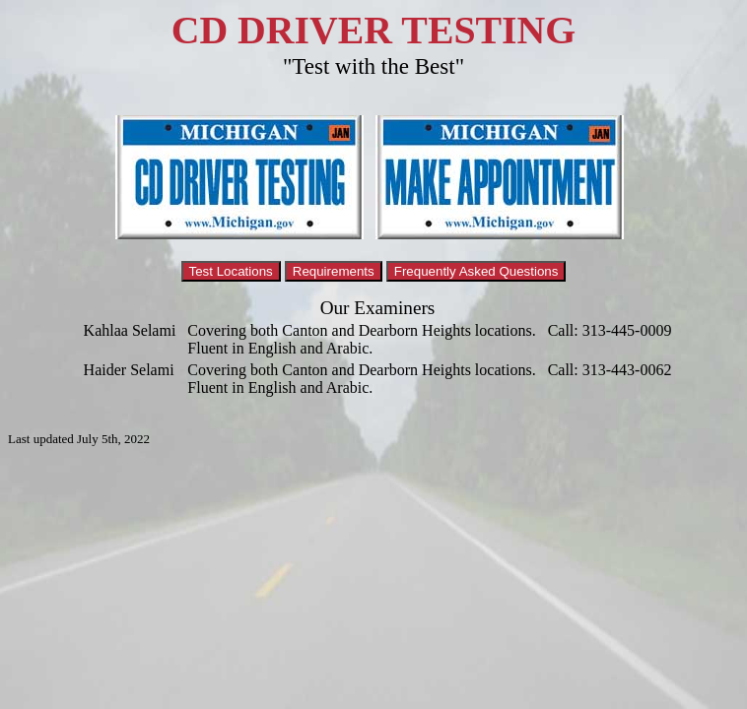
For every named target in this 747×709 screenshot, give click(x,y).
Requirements (333, 271)
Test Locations (231, 271)
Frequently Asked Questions (476, 271)
